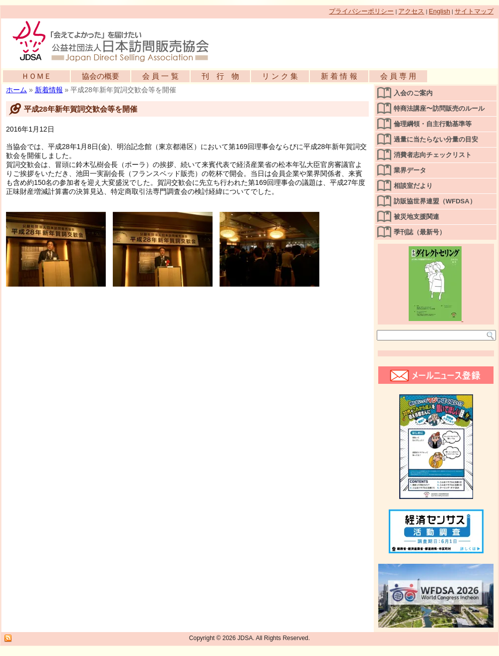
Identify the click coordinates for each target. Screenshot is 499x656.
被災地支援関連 (416, 216)
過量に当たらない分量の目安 (436, 139)
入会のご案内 (413, 93)
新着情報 (49, 90)
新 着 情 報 (339, 76)
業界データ (410, 170)
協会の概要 (100, 76)
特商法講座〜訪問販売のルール (439, 108)
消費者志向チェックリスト (433, 155)
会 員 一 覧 (160, 76)
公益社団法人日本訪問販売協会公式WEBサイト (116, 41)
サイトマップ (474, 11)
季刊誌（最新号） (420, 232)
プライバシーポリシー (361, 11)
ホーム (16, 90)
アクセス (411, 11)
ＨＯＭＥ (36, 76)
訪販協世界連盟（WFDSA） (435, 201)
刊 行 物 (220, 76)
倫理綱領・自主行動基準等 (433, 124)
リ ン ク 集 (280, 76)
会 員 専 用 (398, 76)
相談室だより (413, 185)
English (439, 11)
